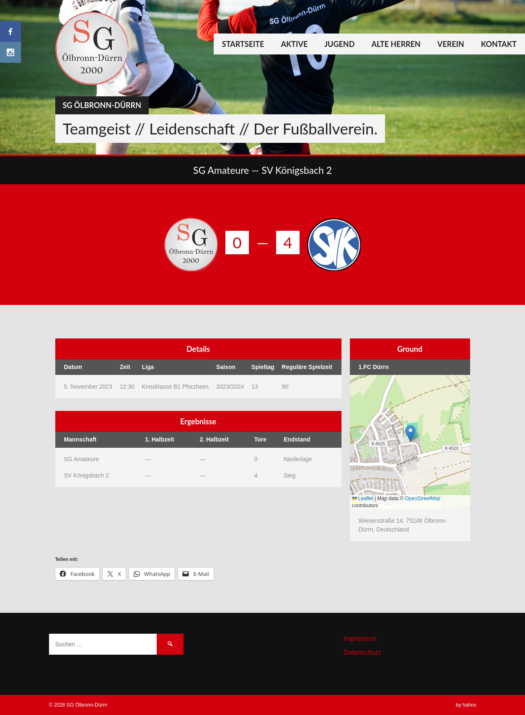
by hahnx (466, 705)
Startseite (243, 44)
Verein (450, 44)
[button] (410, 433)
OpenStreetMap (422, 498)
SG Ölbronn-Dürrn (102, 105)
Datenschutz (362, 652)
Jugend (339, 44)
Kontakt (499, 44)
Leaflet (362, 498)
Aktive (294, 44)
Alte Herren (395, 44)
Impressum (360, 638)
